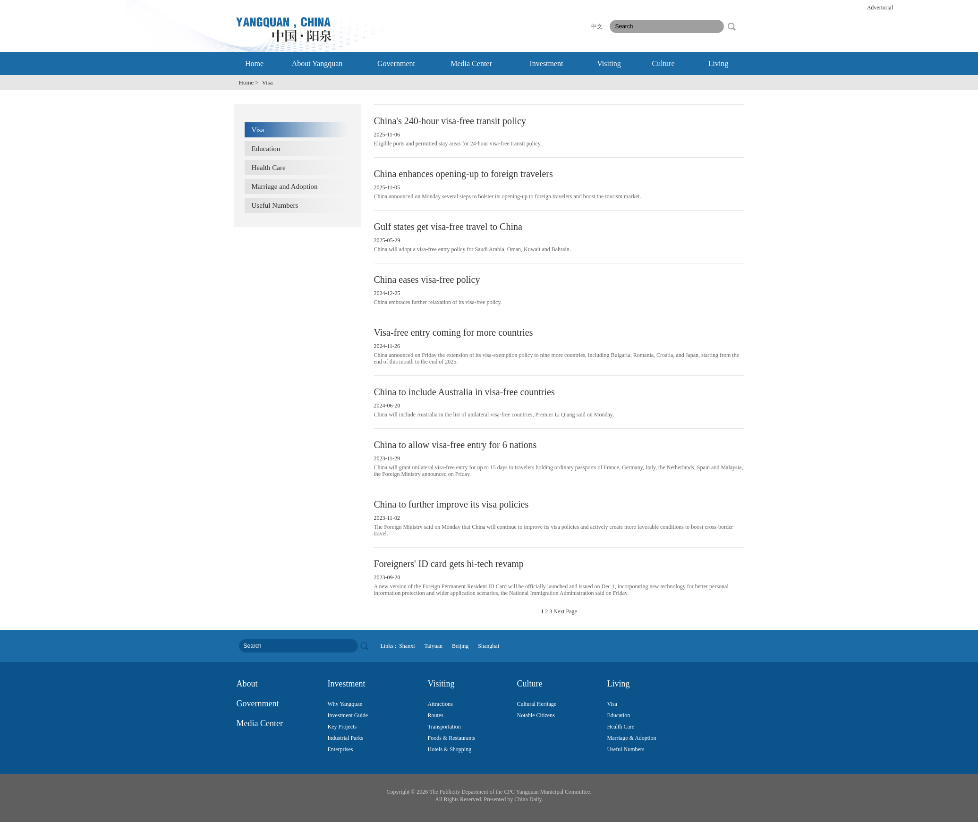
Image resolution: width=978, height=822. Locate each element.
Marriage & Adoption (631, 738)
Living (718, 63)
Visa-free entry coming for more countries (453, 332)
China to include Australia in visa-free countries (464, 392)
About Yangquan (317, 63)
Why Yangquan (345, 704)
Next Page (565, 611)
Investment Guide (348, 715)
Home (254, 63)
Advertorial (880, 7)
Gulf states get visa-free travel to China (448, 226)
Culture (663, 63)
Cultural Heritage (537, 704)
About (247, 683)
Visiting (609, 63)
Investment (546, 63)
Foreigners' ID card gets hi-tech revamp (449, 564)
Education (266, 149)
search (731, 26)
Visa (258, 130)
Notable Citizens (536, 715)
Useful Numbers (275, 205)
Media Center (471, 63)
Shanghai (488, 646)
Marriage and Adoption (285, 186)
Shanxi (407, 646)
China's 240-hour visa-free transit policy (450, 121)
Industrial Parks (346, 738)
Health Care (269, 167)
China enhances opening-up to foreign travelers (463, 174)
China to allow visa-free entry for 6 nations (455, 445)
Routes (435, 715)
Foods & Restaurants (452, 738)
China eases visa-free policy (427, 279)
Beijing (460, 646)
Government (396, 63)
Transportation (444, 726)
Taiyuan (433, 646)
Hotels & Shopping (450, 749)
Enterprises (340, 749)
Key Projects (342, 726)
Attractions (440, 704)
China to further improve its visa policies (451, 504)
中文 (597, 26)
